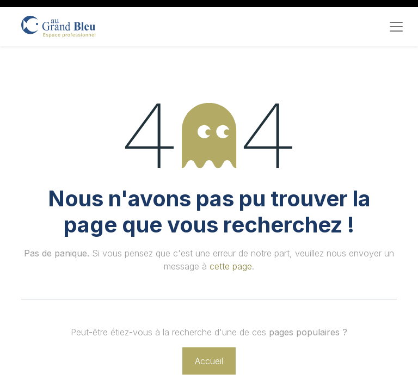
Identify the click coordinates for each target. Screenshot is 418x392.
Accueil (209, 361)
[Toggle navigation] (396, 27)
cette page (231, 266)
